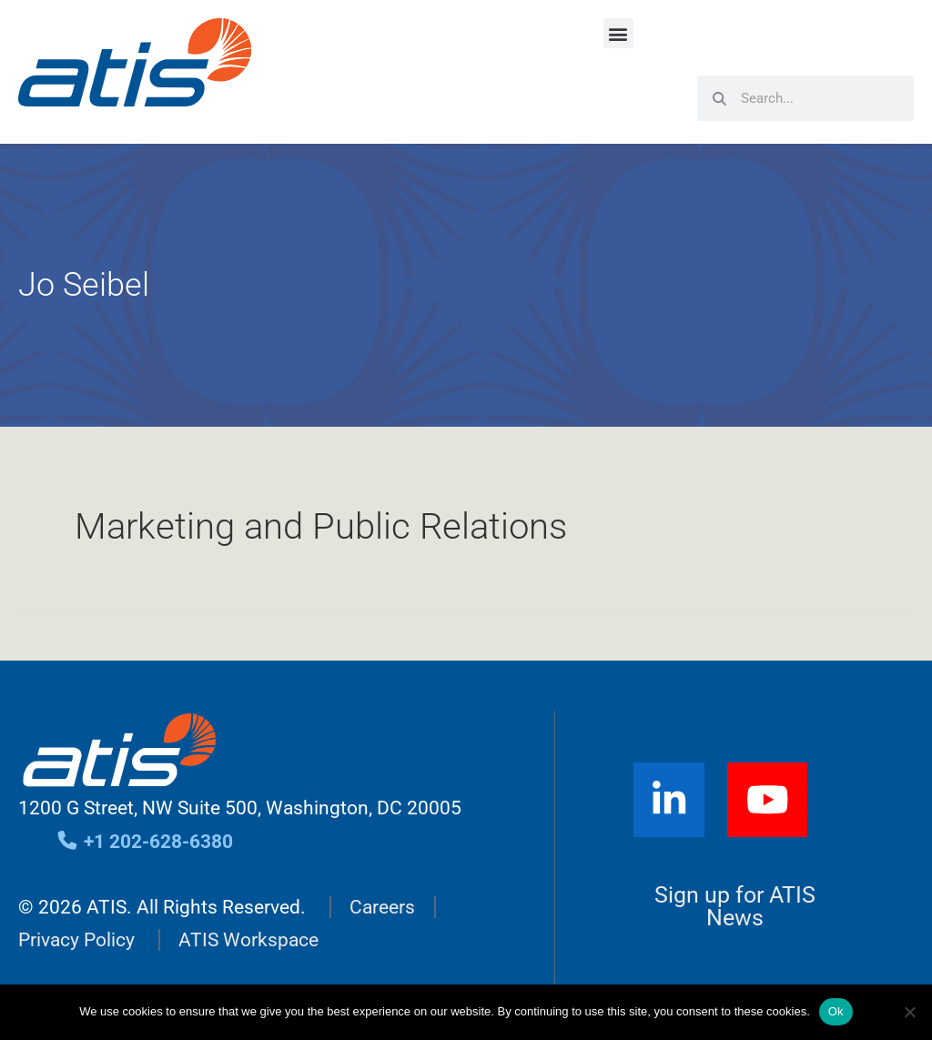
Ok (836, 1011)
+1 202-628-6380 (144, 842)
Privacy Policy (76, 940)
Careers (382, 907)
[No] (909, 1012)
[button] (618, 33)
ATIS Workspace (248, 940)
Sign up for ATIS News (735, 906)
